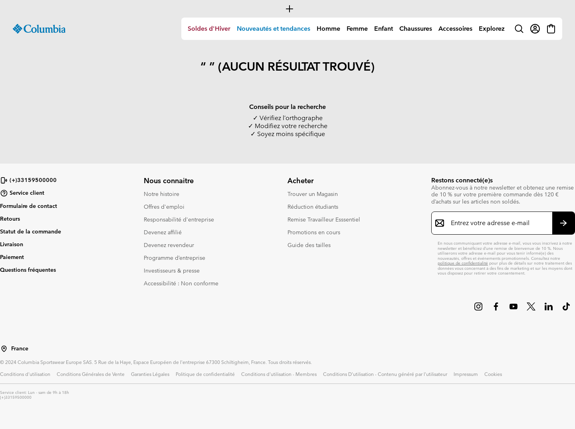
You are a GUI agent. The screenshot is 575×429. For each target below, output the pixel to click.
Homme (328, 28)
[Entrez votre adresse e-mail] (498, 223)
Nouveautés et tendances (273, 28)
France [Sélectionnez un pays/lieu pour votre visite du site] (19, 348)
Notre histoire (161, 194)
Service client (22, 193)
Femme (357, 28)
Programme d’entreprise (174, 257)
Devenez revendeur (169, 245)
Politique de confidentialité (205, 374)
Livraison (11, 244)
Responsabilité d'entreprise (179, 219)
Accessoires (455, 28)
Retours (10, 218)
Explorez (492, 28)
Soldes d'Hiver (209, 28)
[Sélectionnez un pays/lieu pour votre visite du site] (4, 349)
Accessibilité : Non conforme (181, 283)
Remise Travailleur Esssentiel (324, 219)
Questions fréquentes (28, 269)
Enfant (383, 28)
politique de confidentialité (463, 263)
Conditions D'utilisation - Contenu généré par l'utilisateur (385, 374)
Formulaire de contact (28, 206)
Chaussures (415, 28)
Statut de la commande (30, 231)
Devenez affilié (163, 232)
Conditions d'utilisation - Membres (279, 374)
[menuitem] (209, 29)
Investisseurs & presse (172, 270)
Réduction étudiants (313, 206)
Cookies (493, 374)
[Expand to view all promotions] (287, 9)
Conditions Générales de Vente (91, 374)
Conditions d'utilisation (25, 374)
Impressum (466, 374)
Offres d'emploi (164, 206)
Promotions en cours (314, 232)
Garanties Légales (150, 374)
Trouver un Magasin (313, 194)
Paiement (12, 257)
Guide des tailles (309, 245)
